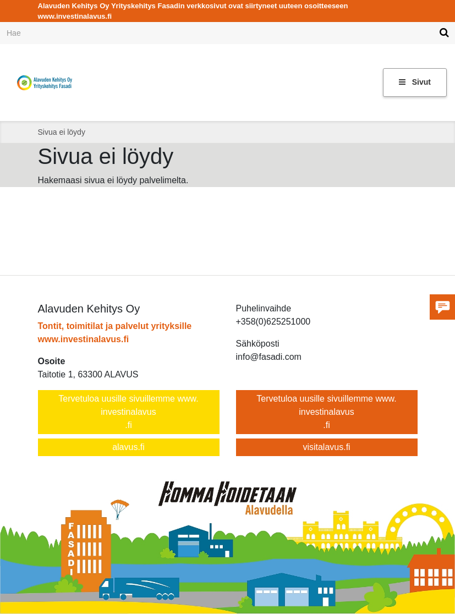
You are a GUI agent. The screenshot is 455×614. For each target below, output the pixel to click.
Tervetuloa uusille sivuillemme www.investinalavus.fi (128, 412)
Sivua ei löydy (61, 132)
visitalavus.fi (326, 447)
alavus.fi (128, 447)
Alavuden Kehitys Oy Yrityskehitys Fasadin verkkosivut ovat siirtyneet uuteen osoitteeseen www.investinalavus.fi (193, 11)
